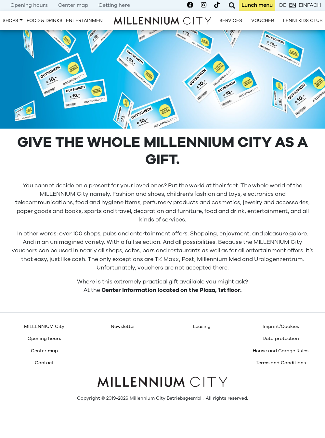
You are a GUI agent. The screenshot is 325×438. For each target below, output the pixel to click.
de (282, 5)
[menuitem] (29, 5)
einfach (310, 5)
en (292, 5)
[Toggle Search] (232, 5)
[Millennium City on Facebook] (190, 5)
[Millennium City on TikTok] (217, 5)
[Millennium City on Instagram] (203, 5)
